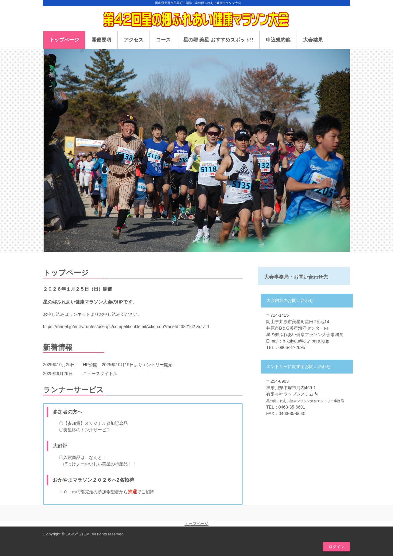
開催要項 (101, 39)
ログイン (336, 546)
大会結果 (313, 39)
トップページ (64, 39)
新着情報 (57, 347)
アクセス (133, 39)
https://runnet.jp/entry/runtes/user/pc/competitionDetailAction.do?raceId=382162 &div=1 (126, 326)
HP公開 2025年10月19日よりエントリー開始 (128, 364)
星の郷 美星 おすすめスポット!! (218, 39)
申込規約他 (278, 39)
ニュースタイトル (100, 373)
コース (163, 39)
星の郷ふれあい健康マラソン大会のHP (196, 21)
